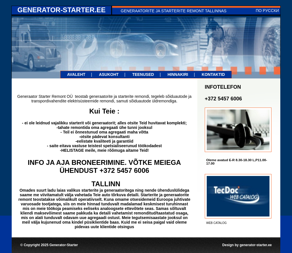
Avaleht (76, 74)
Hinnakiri (177, 74)
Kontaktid (213, 74)
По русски (267, 10)
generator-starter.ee (61, 10)
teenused (143, 74)
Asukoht (109, 74)
